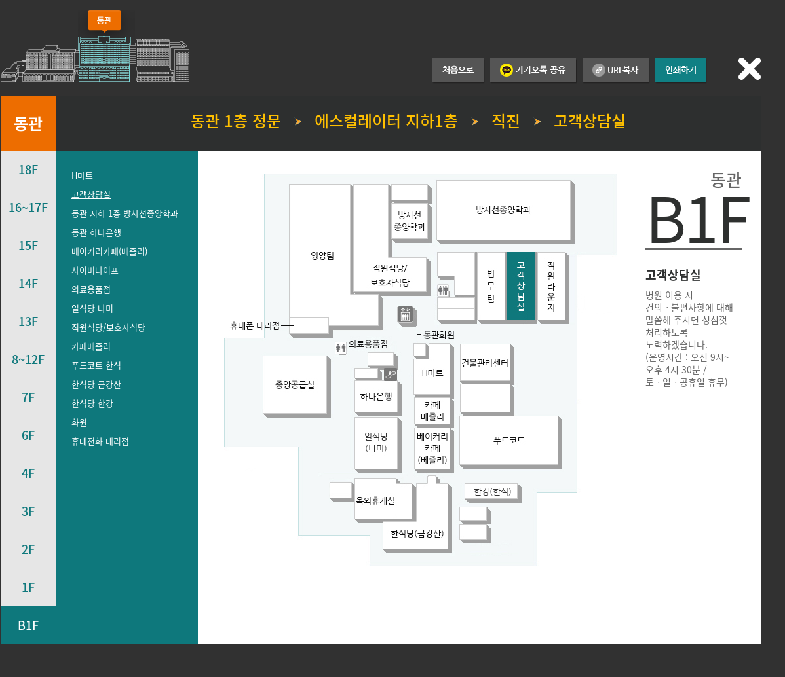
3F (28, 511)
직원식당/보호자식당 (108, 327)
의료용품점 (91, 289)
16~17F (28, 207)
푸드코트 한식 (96, 365)
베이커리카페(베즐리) (109, 251)
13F (28, 321)
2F (28, 549)
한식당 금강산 (96, 384)
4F (28, 473)
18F (28, 169)
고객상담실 (91, 194)
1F (28, 587)
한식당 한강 (92, 403)
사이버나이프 (95, 270)
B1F (28, 625)
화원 (79, 422)
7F (28, 397)
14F (28, 283)
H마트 (82, 175)
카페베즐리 (91, 346)
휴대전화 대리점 (100, 441)
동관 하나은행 (96, 232)
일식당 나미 (92, 308)
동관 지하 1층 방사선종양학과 (124, 213)
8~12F (28, 359)
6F (28, 435)
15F (28, 245)
